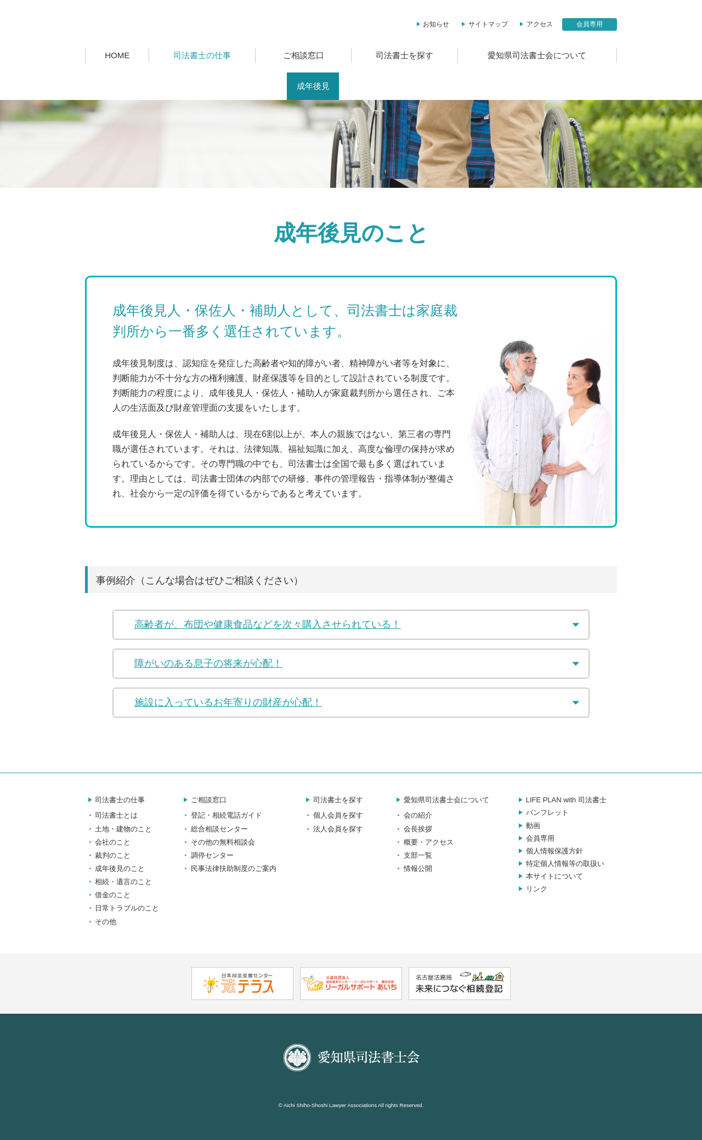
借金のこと (108, 895)
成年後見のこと (115, 868)
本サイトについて (549, 876)
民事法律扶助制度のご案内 (228, 868)
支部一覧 (413, 855)
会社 (232, 86)
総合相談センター (214, 829)
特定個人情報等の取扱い (560, 863)
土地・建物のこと (118, 829)
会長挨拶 (413, 829)
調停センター (207, 855)
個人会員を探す (333, 815)
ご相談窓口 (303, 55)
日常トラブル (470, 86)
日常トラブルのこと (122, 908)
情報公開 (413, 868)
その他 (526, 86)
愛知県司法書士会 (154, 23)
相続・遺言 (369, 86)
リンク (531, 889)
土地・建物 (184, 86)
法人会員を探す (333, 829)
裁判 (269, 86)
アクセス (535, 24)
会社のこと (108, 842)
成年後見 (313, 86)
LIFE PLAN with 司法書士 (561, 800)
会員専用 (589, 24)
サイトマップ (483, 24)
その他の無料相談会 (218, 842)
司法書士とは (119, 86)
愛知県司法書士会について (537, 55)
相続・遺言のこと (118, 882)
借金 (418, 86)
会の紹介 (413, 815)
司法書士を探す (404, 55)
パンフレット (542, 812)
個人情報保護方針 (549, 851)
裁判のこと (108, 855)
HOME (117, 55)
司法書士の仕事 (202, 55)
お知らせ (432, 24)
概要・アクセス (424, 842)
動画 (528, 826)
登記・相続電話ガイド (221, 815)
